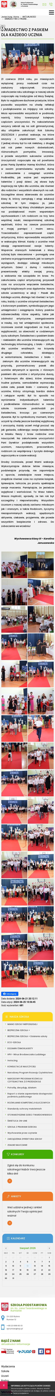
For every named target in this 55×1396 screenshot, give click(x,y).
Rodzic (5, 1380)
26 (28, 1274)
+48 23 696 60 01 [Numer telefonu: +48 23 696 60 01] (15, 1325)
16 (6, 1270)
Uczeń (5, 1375)
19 (27, 1270)
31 (13, 1278)
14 (42, 1266)
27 (35, 1274)
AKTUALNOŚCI (27, 17)
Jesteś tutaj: (7, 17)
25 (20, 1274)
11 (20, 1266)
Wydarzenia (8, 1366)
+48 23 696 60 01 (51, 4)
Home (16, 17)
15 (49, 1266)
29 (49, 1274)
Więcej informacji (9, 1181)
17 (13, 1270)
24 (13, 1274)
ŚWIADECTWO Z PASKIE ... (14, 19)
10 (13, 1266)
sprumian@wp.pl (44, 4)
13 (35, 1266)
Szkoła (5, 1371)
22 (49, 1270)
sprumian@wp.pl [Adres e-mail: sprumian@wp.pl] (15, 1328)
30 (6, 1278)
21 (42, 1270)
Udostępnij (9, 994)
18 (20, 1270)
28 (42, 1274)
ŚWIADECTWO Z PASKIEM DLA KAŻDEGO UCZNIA (24, 32)
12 (27, 1266)
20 (35, 1270)
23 (6, 1274)
